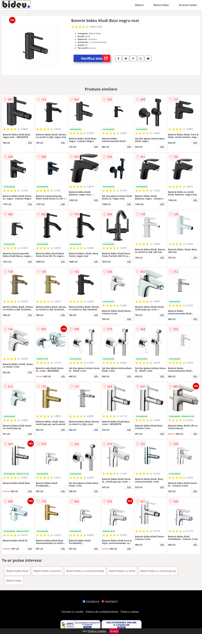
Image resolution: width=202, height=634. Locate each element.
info (30, 142)
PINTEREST (109, 602)
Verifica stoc (95, 58)
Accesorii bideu (188, 5)
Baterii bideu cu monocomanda (85, 571)
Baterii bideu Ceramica (47, 571)
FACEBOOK (91, 602)
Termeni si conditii (72, 612)
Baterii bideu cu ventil (122, 571)
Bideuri (139, 5)
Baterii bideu (161, 5)
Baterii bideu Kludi (17, 571)
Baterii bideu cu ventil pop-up (158, 571)
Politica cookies (130, 612)
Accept (114, 631)
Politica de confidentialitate (102, 612)
